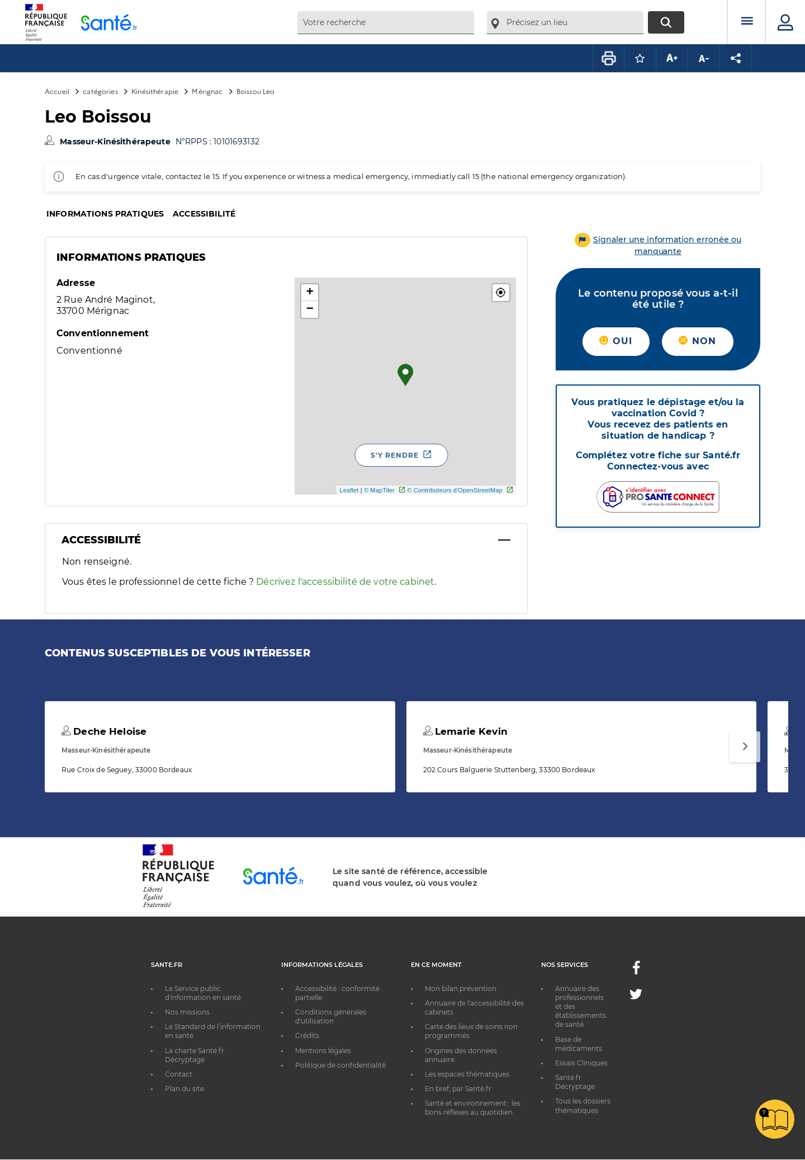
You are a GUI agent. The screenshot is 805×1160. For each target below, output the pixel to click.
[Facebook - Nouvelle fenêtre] (636, 971)
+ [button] (310, 292)
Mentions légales (323, 1050)
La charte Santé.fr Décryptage (194, 1055)
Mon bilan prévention (460, 988)
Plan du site (184, 1088)
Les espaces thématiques (467, 1074)
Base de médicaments (578, 1044)
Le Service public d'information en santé (203, 993)
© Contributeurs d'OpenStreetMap (455, 490)
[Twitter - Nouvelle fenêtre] (635, 996)
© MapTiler (379, 490)
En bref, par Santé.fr (458, 1088)
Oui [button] (615, 341)
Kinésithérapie (154, 91)
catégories (100, 91)
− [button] (310, 309)
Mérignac (207, 91)
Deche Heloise (103, 731)
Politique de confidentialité (340, 1065)
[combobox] (385, 22)
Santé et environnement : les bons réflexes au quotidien (472, 1107)
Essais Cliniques (581, 1063)
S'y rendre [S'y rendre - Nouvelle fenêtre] (395, 455)
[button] (501, 292)
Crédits (307, 1035)
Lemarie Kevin (465, 731)
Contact (178, 1074)
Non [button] (697, 341)
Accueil (57, 91)
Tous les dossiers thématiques (582, 1105)
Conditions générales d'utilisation (330, 1016)
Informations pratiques (105, 214)
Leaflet (348, 490)
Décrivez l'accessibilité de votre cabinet (345, 581)
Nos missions (187, 1012)
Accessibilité (204, 214)
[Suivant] (745, 746)
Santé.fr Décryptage (575, 1082)
